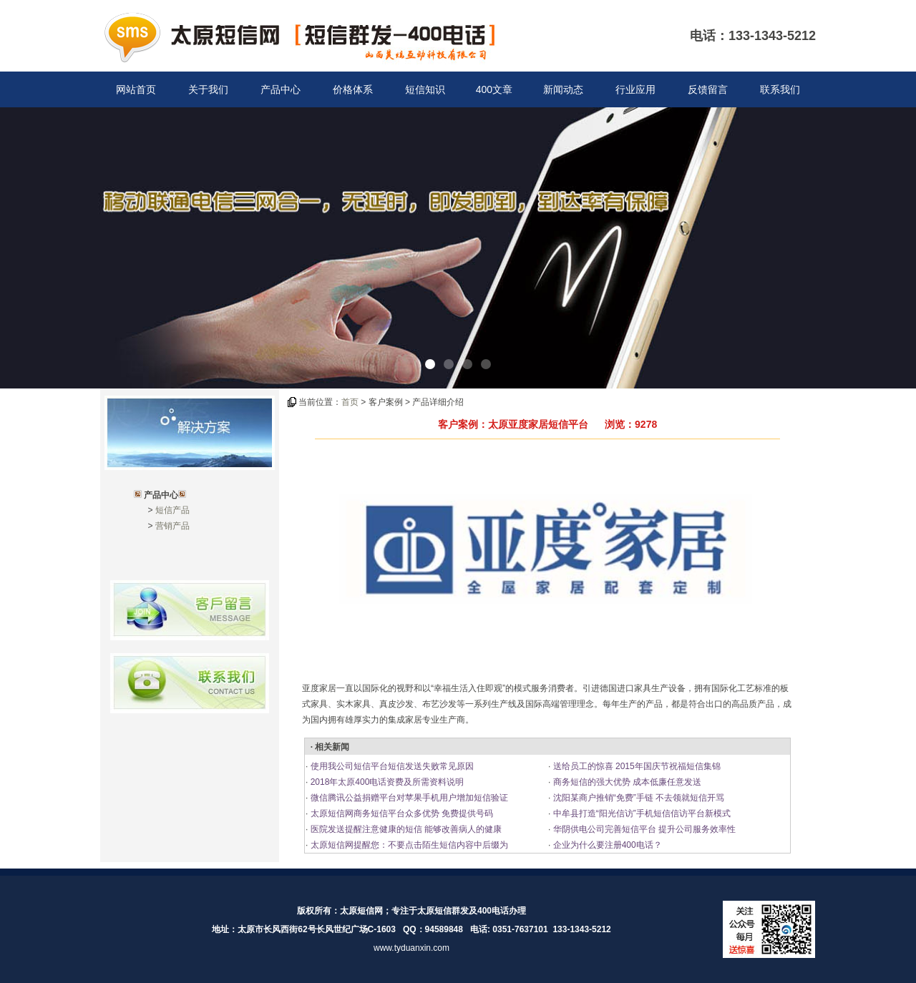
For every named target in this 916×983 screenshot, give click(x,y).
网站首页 (136, 89)
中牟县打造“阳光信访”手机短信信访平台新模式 (640, 813)
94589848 (444, 929)
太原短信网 (361, 911)
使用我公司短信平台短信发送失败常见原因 (390, 766)
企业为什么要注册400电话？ (605, 845)
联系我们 (780, 89)
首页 (350, 402)
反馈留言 (708, 89)
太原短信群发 (443, 911)
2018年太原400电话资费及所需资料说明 (386, 782)
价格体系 (353, 89)
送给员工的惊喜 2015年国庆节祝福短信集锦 (635, 766)
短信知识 (425, 89)
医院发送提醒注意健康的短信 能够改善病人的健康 (405, 829)
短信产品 (172, 510)
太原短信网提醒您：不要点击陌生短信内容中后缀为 (407, 845)
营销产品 (172, 526)
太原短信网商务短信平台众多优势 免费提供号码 (400, 813)
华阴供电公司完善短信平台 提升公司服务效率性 (643, 829)
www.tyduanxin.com (411, 948)
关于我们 (208, 89)
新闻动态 (563, 89)
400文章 (494, 89)
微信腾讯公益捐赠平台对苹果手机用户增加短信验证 (407, 798)
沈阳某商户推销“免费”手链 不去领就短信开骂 (637, 798)
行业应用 (635, 89)
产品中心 (280, 89)
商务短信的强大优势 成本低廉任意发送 (625, 782)
